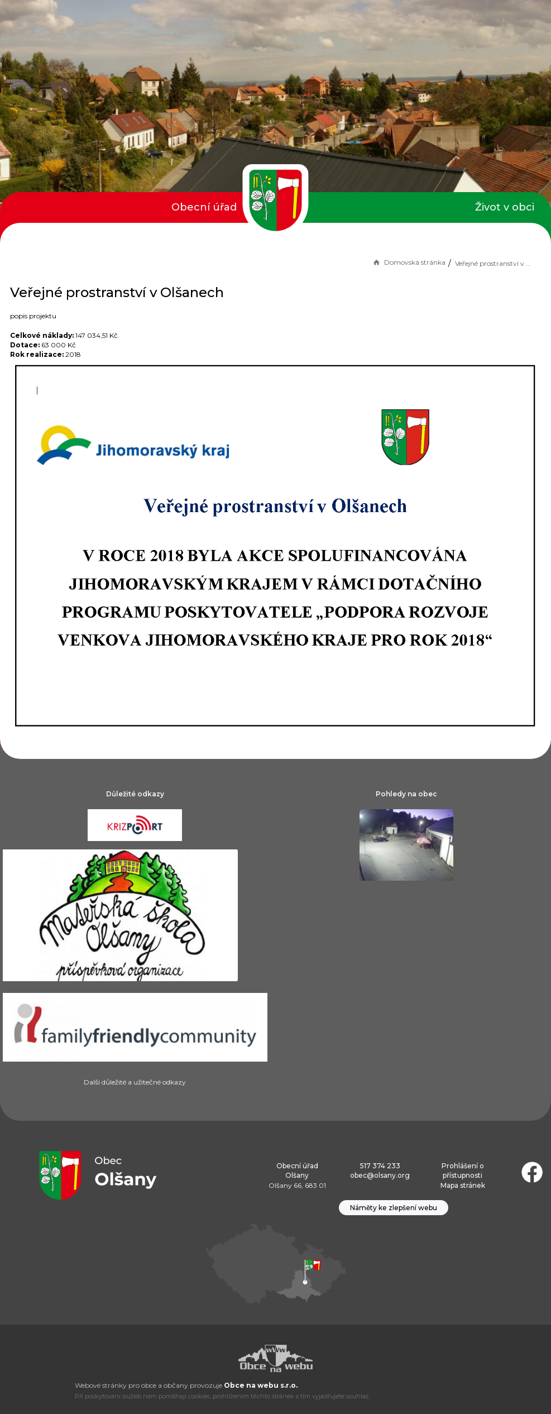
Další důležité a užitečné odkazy (135, 1082)
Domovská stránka (408, 262)
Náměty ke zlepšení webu (393, 1207)
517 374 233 (380, 1166)
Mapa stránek (462, 1185)
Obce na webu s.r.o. (261, 1385)
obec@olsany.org (380, 1175)
